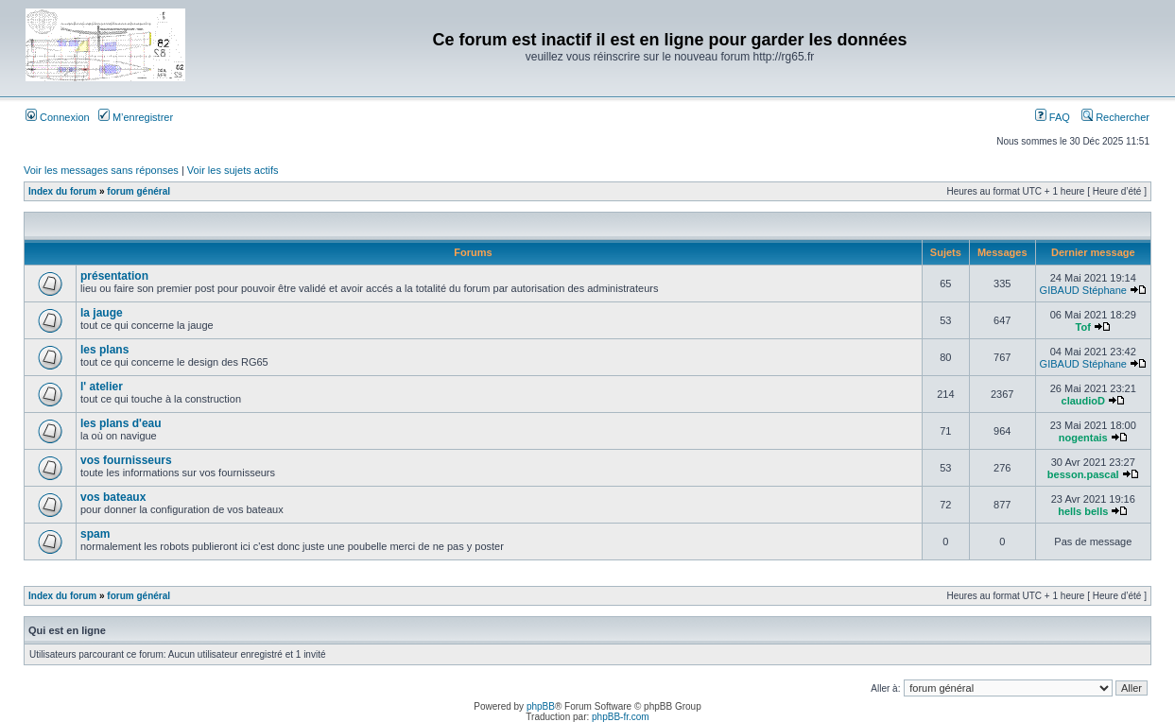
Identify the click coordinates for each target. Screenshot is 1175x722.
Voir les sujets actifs (233, 170)
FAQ (1052, 117)
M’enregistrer (135, 117)
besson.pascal (1083, 474)
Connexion (58, 117)
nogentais (1083, 437)
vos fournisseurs (126, 460)
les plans (104, 349)
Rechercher (1115, 117)
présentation (114, 276)
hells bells (1083, 511)
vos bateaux (113, 497)
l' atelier (101, 386)
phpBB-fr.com (620, 717)
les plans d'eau (121, 423)
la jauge (101, 312)
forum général (138, 191)
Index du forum (62, 191)
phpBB (541, 706)
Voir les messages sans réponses (101, 170)
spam (95, 534)
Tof (1083, 327)
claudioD (1083, 400)
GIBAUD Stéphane (1083, 290)
